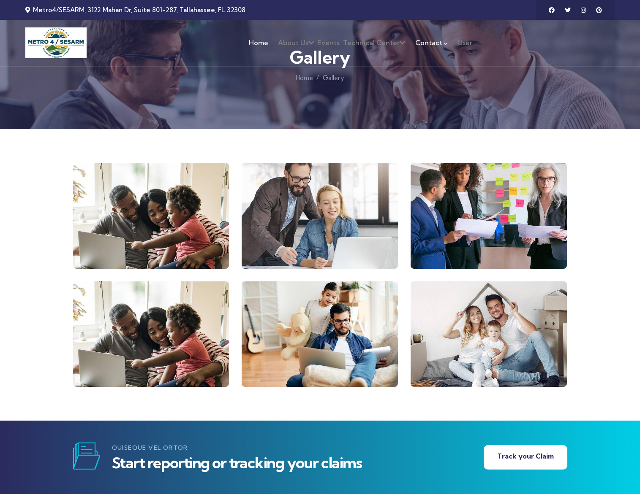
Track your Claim (525, 456)
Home (304, 78)
